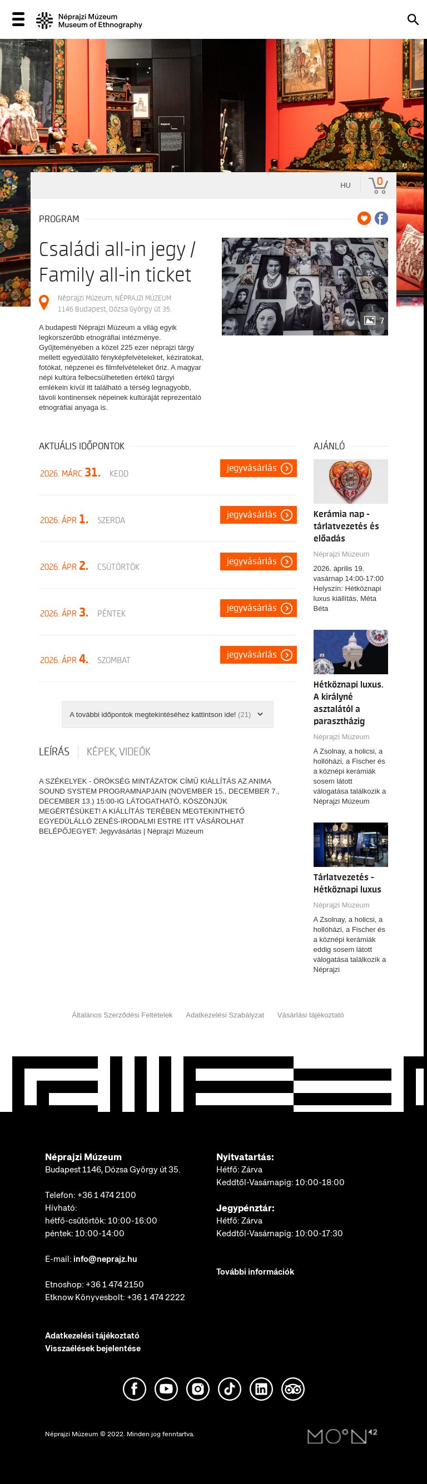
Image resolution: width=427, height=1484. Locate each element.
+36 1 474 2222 (156, 1297)
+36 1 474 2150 (115, 1284)
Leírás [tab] (54, 752)
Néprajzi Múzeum (342, 554)
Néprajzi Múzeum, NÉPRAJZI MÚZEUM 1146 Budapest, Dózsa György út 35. (114, 303)
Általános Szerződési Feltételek (122, 1015)
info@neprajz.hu (105, 1259)
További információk (255, 1271)
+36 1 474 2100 (106, 1195)
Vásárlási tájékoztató (310, 1015)
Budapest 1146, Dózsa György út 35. (113, 1169)
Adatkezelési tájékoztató (92, 1335)
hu (345, 185)
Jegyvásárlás (252, 468)
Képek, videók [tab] (119, 752)
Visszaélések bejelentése (93, 1348)
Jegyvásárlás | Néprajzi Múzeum (151, 831)
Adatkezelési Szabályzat (225, 1015)
